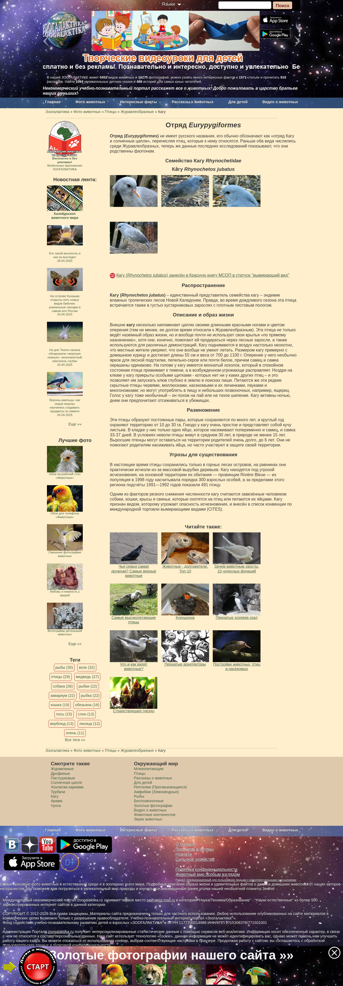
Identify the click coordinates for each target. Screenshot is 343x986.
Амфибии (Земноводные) (156, 792)
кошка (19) (60, 705)
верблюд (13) (61, 724)
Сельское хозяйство (195, 859)
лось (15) (64, 714)
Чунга (56, 805)
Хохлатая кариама (67, 787)
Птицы (140, 773)
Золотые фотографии (153, 805)
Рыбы (139, 796)
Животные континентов (154, 815)
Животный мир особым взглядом (208, 874)
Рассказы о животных (192, 102)
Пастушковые (63, 778)
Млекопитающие (149, 769)
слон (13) (86, 714)
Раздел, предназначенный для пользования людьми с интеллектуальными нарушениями (236, 879)
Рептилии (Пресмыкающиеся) (160, 787)
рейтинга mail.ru (161, 900)
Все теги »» (75, 740)
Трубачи (58, 792)
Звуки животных (148, 819)
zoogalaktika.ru (61, 931)
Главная (53, 102)
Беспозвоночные (149, 801)
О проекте (186, 844)
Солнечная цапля (66, 782)
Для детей (238, 102)
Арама (57, 801)
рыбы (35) (64, 667)
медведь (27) (87, 677)
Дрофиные (60, 773)
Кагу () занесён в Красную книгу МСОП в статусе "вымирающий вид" (202, 275)
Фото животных (90, 102)
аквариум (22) (62, 695)
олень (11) (75, 733)
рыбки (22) (88, 686)
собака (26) (63, 686)
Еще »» (74, 424)
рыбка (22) (90, 695)
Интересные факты (138, 102)
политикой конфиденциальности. (82, 945)
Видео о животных (280, 102)
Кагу (55, 796)
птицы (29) (60, 677)
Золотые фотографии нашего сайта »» (171, 955)
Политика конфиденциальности (207, 869)
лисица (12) (89, 724)
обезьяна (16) (87, 705)
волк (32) (86, 667)
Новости (184, 854)
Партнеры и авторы (195, 849)
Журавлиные (62, 769)
